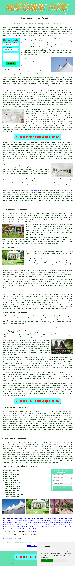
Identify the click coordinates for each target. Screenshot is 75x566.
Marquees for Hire (57, 526)
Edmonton (34, 190)
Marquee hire (6, 190)
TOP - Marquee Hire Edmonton (12, 538)
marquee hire (60, 198)
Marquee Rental (67, 518)
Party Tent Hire (8, 520)
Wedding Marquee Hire (33, 524)
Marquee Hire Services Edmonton (19, 466)
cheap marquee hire (58, 423)
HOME (47, 14)
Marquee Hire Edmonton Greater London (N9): (19, 28)
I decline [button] (50, 560)
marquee (34, 31)
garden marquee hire (34, 215)
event (69, 43)
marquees (37, 202)
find (7, 442)
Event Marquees (25, 518)
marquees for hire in (47, 419)
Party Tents (58, 520)
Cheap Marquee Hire (52, 518)
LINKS (51, 14)
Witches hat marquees (10, 340)
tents (63, 367)
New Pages (8, 552)
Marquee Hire (21, 552)
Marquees (64, 522)
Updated (14, 552)
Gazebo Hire (34, 520)
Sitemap (3, 552)
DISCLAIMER (69, 14)
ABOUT (56, 14)
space (68, 45)
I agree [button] (43, 560)
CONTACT (62, 14)
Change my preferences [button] (59, 560)
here (20, 462)
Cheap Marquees (12, 518)
